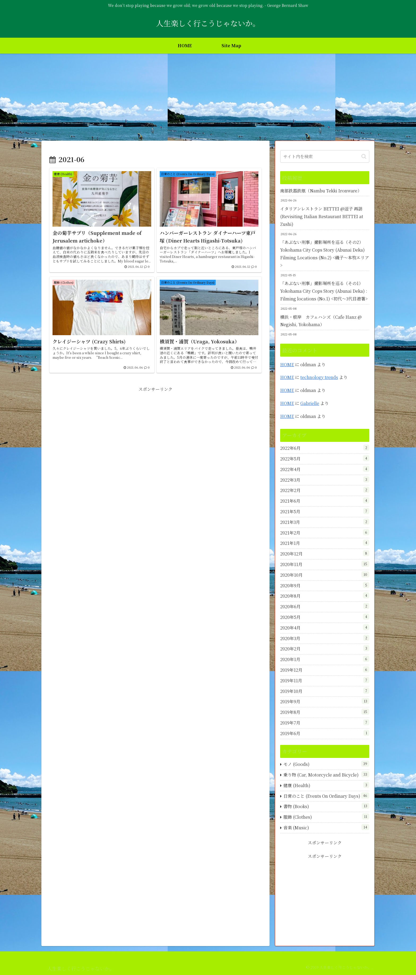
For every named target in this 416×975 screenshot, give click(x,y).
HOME (287, 364)
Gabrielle (309, 403)
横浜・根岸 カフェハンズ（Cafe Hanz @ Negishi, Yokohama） (321, 321)
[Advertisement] (208, 97)
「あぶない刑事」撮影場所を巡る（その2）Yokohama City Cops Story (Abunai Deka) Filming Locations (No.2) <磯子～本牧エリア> (324, 253)
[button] (364, 156)
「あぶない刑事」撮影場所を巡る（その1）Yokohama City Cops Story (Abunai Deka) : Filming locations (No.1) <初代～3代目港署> (324, 291)
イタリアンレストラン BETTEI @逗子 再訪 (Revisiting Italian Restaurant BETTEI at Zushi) (321, 216)
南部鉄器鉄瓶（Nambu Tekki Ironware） (321, 191)
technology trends (319, 377)
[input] (324, 156)
